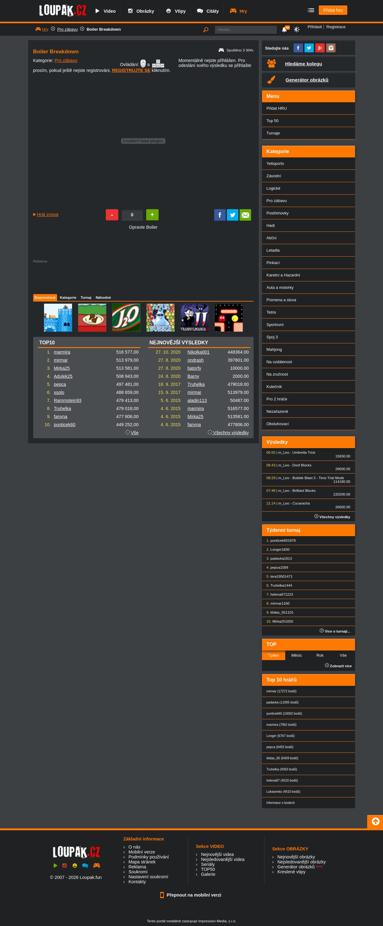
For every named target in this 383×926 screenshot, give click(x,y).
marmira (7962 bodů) (282, 724)
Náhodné (103, 297)
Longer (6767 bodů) (281, 736)
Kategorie (68, 297)
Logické (274, 188)
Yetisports (275, 163)
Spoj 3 (272, 337)
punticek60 (64, 424)
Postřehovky (278, 213)
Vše (135, 432)
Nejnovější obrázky (296, 856)
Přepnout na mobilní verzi (191, 895)
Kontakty (137, 881)
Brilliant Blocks (304, 490)
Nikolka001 (198, 352)
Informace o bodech (281, 803)
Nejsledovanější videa (223, 859)
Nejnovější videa (217, 854)
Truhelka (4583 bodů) (282, 769)
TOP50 (208, 869)
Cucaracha (301, 503)
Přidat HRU (277, 108)
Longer (276, 549)
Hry (238, 11)
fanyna (60, 416)
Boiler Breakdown (104, 29)
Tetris (271, 312)
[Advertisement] (143, 277)
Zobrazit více (338, 666)
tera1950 (277, 576)
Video (104, 11)
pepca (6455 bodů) (280, 747)
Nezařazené (277, 411)
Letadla (273, 250)
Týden (273, 655)
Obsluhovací (278, 423)
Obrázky (140, 11)
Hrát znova (48, 214)
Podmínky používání (148, 856)
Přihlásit (315, 26)
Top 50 (273, 120)
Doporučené (45, 297)
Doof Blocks (301, 465)
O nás (134, 846)
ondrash (195, 360)
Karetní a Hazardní (283, 275)
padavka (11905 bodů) (283, 702)
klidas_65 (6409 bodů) (283, 758)
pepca (60, 384)
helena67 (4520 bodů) (282, 780)
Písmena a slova (281, 300)
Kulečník (274, 386)
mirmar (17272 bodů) (282, 691)
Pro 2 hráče (277, 399)
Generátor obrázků (296, 866)
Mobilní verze (141, 851)
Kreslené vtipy (291, 871)
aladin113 (197, 400)
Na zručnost (277, 374)
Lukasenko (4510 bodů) (283, 791)
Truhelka (62, 408)
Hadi (271, 225)
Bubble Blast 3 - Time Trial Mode (318, 478)
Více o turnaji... (335, 631)
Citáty (207, 11)
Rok (319, 655)
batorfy (194, 368)
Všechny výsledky (228, 432)
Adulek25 (63, 376)
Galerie (208, 874)
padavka (277, 558)
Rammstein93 (67, 400)
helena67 (277, 594)
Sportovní (275, 324)
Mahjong (274, 349)
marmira (62, 352)
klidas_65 (278, 612)
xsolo (59, 392)
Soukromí (138, 871)
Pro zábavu (67, 29)
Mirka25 (62, 368)
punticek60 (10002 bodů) (284, 713)
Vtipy (175, 11)
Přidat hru (333, 10)
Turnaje (273, 133)
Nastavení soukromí (148, 876)
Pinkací (273, 262)
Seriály (208, 864)
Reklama (137, 866)
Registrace (336, 26)
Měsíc (296, 655)
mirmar (61, 360)
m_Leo (283, 452)
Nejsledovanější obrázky (301, 861)
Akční (272, 238)
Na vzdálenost (279, 361)
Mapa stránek (141, 861)
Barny (193, 376)
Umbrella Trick (303, 452)
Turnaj (86, 297)
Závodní (274, 176)
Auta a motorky (280, 287)
